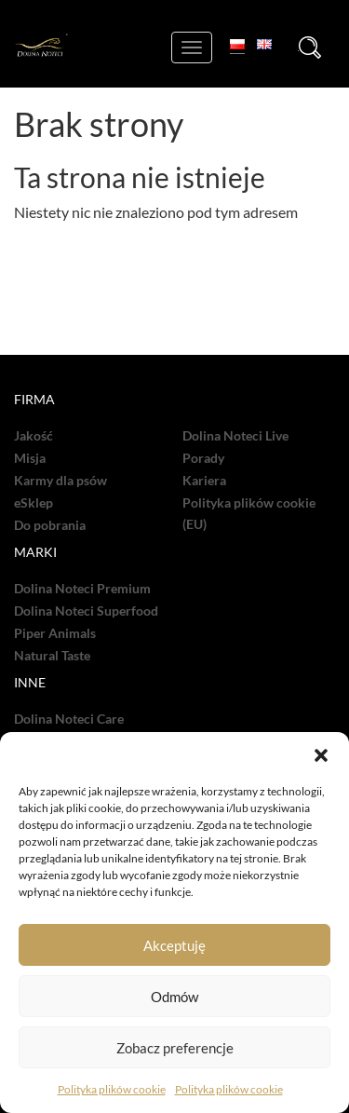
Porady (203, 458)
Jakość (33, 435)
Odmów (174, 996)
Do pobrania (50, 525)
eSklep (33, 502)
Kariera (204, 480)
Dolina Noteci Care (69, 719)
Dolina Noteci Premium (82, 588)
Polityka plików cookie (112, 1089)
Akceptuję (174, 945)
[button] (321, 755)
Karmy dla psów (60, 480)
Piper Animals (55, 633)
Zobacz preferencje (175, 1047)
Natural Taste (52, 655)
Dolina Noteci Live (235, 435)
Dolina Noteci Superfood (86, 611)
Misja (30, 458)
